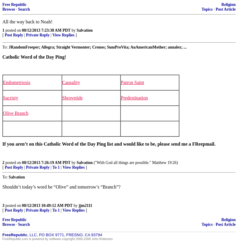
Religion (228, 4)
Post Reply (14, 35)
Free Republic (14, 4)
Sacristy (10, 97)
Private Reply (38, 35)
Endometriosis (16, 82)
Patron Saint (132, 82)
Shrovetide (72, 97)
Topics (207, 9)
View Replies (63, 35)
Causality (71, 82)
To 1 (56, 167)
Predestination (134, 97)
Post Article (226, 9)
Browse (8, 9)
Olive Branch (15, 113)
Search (24, 9)
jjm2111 (85, 205)
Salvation (85, 30)
